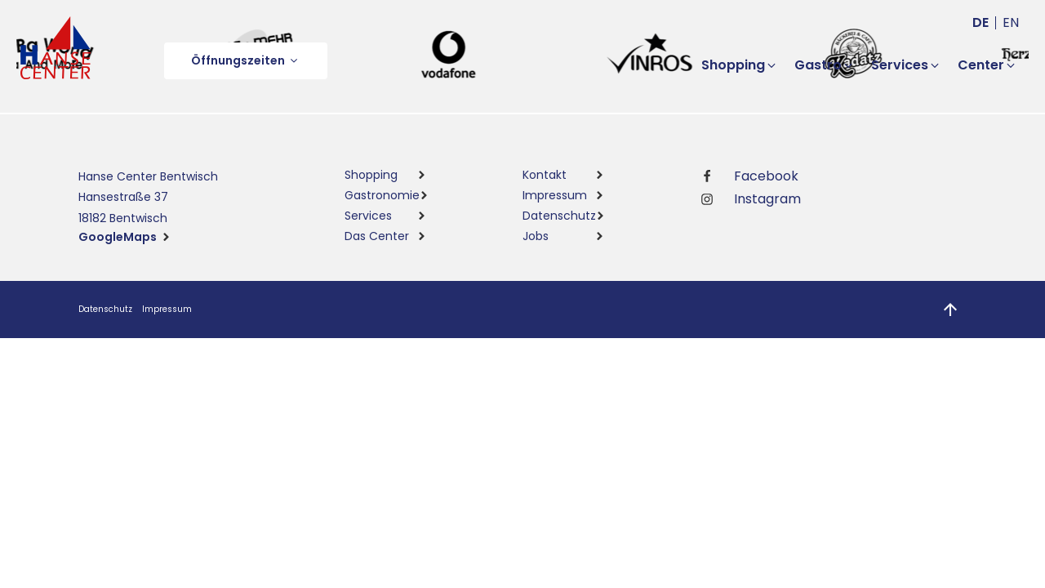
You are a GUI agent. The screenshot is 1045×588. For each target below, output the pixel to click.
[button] (245, 60)
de (980, 22)
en (1011, 22)
